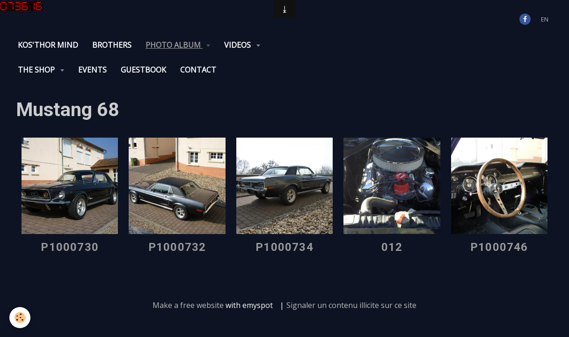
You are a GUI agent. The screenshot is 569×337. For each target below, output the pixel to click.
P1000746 (499, 222)
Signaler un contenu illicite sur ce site (351, 280)
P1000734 (284, 222)
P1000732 (177, 222)
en (544, 19)
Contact (455, 45)
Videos (238, 45)
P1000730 (70, 222)
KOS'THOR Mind (48, 45)
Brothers (111, 45)
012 (392, 222)
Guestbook (400, 45)
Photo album (174, 45)
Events (349, 45)
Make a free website (188, 280)
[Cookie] (19, 317)
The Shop (293, 45)
